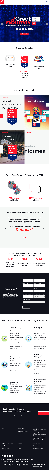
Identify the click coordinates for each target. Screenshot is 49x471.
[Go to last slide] (2, 24)
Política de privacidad (18, 465)
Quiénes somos (4, 465)
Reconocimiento (4, 429)
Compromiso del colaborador (23, 431)
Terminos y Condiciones (11, 465)
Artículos (19, 445)
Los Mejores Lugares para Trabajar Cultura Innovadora (39, 438)
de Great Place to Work (24, 75)
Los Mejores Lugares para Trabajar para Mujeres (40, 433)
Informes (19, 447)
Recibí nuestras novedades (38, 448)
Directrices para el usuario (25, 465)
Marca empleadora (21, 429)
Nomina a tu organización (6, 451)
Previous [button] (5, 228)
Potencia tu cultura (21, 428)
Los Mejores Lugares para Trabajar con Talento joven (39, 435)
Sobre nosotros (36, 445)
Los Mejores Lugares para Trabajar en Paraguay (39, 428)
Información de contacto (37, 447)
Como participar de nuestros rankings (8, 449)
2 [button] (25, 237)
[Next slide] (47, 24)
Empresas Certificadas (5, 448)
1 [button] (23, 237)
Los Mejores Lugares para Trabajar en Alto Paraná (39, 430)
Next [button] (43, 228)
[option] (24, 224)
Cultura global (20, 432)
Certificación (4, 428)
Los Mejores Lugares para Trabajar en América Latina (39, 440)
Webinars (19, 448)
